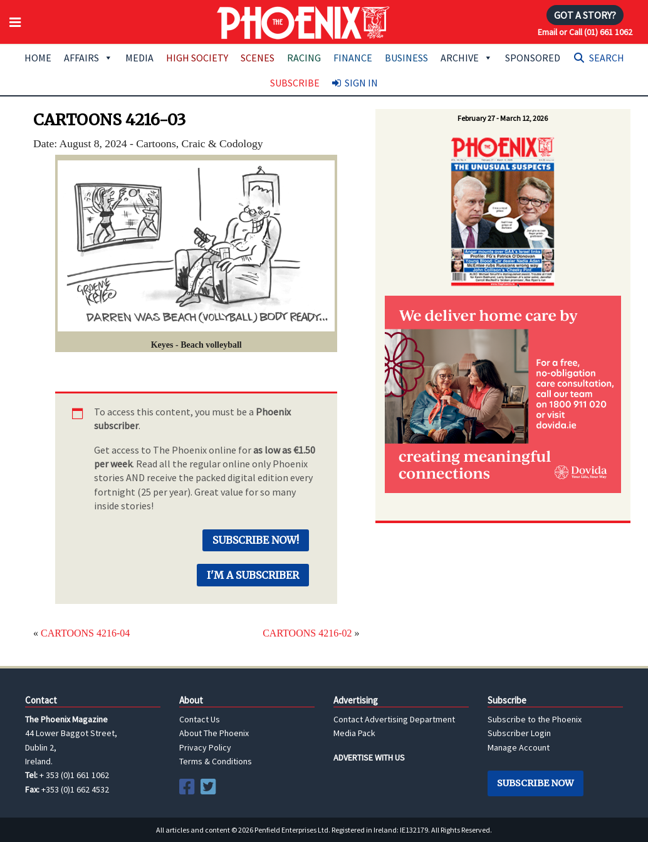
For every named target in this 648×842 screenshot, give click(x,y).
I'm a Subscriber (253, 575)
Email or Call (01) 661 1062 (585, 32)
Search (606, 57)
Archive (467, 57)
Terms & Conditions (215, 761)
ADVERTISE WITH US (369, 757)
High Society (197, 57)
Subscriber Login (519, 733)
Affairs (88, 57)
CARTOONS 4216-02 (307, 633)
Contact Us (199, 719)
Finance (352, 57)
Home (37, 57)
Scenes (257, 57)
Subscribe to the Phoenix (535, 719)
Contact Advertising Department (394, 719)
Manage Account (519, 747)
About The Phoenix (214, 733)
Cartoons (156, 143)
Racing (304, 57)
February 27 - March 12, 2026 (502, 118)
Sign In (361, 82)
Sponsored (532, 57)
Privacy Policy (205, 747)
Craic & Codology (222, 143)
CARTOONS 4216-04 (85, 633)
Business (406, 57)
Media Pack (354, 733)
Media (139, 57)
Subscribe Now (535, 783)
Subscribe (295, 82)
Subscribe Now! (255, 540)
